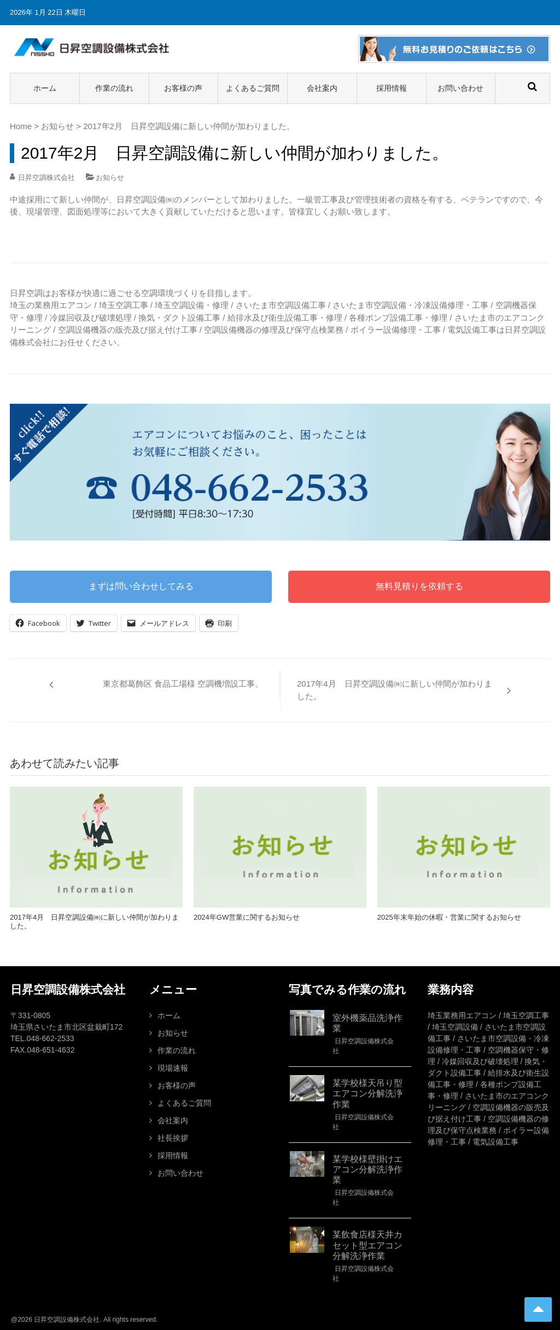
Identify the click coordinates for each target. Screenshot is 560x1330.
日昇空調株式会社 (46, 177)
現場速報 (173, 1068)
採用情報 (391, 88)
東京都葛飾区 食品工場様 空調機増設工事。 (183, 683)
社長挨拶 (173, 1138)
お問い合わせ (460, 88)
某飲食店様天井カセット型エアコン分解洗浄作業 (367, 1245)
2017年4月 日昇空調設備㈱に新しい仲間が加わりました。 (394, 690)
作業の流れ (114, 88)
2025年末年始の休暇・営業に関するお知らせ (449, 917)
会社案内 (322, 88)
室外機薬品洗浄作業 (367, 1023)
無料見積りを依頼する (419, 586)
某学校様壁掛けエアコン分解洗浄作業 (367, 1169)
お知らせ (57, 126)
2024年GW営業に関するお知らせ (247, 917)
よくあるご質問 (252, 88)
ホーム (44, 88)
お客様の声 (183, 88)
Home (21, 126)
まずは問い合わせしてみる (141, 586)
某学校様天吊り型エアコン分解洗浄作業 (367, 1093)
